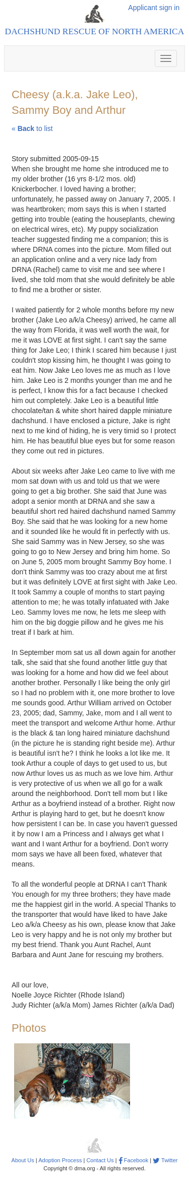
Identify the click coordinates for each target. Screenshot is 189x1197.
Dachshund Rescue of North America (94, 31)
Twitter (165, 1160)
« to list (32, 128)
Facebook (133, 1160)
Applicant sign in (153, 8)
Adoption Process (60, 1160)
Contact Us (99, 1160)
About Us (23, 1160)
